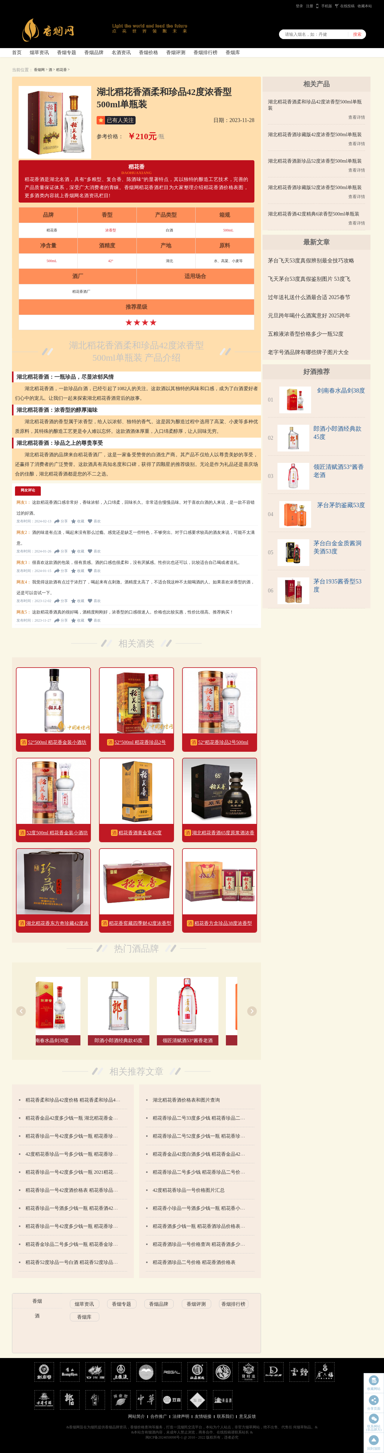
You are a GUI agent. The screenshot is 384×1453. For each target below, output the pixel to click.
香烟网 (39, 70)
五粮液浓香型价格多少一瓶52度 (306, 334)
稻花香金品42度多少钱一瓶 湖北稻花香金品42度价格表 (84, 1118)
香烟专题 (66, 52)
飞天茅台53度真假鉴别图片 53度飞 (309, 279)
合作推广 (158, 1416)
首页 (17, 52)
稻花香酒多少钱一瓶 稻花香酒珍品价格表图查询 (204, 1226)
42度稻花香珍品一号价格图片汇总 (189, 1190)
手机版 (326, 6)
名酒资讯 (121, 52)
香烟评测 (175, 52)
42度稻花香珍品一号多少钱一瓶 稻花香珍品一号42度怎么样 (89, 1154)
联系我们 (225, 1416)
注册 (309, 6)
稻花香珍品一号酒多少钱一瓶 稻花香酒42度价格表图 (81, 1208)
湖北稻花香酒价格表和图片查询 (186, 1100)
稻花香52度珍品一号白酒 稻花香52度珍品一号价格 (79, 1262)
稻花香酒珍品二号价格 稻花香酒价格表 (194, 1262)
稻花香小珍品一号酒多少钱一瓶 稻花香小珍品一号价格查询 (216, 1208)
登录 (299, 6)
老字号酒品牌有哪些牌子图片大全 (308, 352)
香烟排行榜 (206, 52)
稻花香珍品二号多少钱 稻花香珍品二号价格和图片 (206, 1172)
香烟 (37, 1301)
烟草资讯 (39, 52)
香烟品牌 (94, 52)
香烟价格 (148, 52)
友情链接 (203, 1416)
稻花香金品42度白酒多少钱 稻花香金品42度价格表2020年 (213, 1154)
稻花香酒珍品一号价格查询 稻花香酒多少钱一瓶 (204, 1244)
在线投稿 (347, 6)
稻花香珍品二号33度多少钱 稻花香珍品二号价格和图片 (211, 1118)
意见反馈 (247, 1416)
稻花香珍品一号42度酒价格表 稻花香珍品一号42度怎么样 (86, 1190)
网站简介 (136, 1416)
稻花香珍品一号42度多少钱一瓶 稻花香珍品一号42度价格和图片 (93, 1136)
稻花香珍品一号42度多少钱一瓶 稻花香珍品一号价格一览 (86, 1226)
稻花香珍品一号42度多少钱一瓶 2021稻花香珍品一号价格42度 (91, 1172)
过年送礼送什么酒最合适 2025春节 (309, 297)
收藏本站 (365, 6)
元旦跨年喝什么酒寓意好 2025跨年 (309, 316)
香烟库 (233, 52)
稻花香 (61, 70)
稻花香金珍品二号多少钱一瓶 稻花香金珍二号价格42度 (84, 1244)
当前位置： (22, 70)
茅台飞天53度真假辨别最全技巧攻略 (311, 261)
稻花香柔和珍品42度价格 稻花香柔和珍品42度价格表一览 (86, 1100)
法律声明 (180, 1416)
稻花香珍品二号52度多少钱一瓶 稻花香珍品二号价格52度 (213, 1136)
